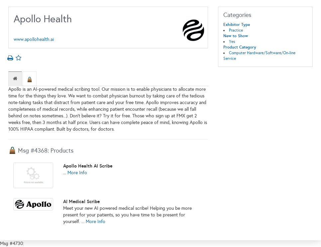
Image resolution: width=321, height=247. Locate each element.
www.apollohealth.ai (34, 39)
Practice (236, 30)
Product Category (239, 47)
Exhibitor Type (236, 24)
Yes (232, 41)
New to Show (235, 36)
